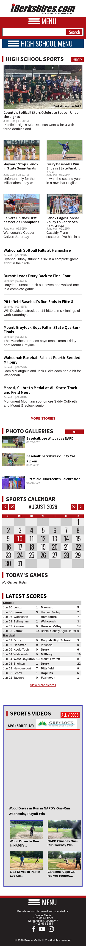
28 (66, 555)
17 (20, 547)
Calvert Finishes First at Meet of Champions (21, 220)
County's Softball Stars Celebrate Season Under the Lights (41, 114)
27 (54, 555)
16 (8, 547)
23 (8, 555)
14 (66, 538)
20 (54, 547)
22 (77, 547)
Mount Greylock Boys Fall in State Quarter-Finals (42, 330)
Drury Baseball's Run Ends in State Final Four (63, 168)
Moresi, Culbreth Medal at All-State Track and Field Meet (40, 390)
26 (43, 555)
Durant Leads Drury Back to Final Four (37, 275)
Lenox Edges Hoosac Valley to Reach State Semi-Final (64, 222)
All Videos (70, 715)
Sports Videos (30, 713)
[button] (43, 902)
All (74, 431)
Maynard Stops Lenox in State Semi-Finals (20, 166)
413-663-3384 (44, 923)
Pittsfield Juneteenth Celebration (53, 478)
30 (8, 563)
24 (19, 555)
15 (78, 538)
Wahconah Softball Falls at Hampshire (37, 250)
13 (54, 538)
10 (19, 538)
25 (31, 555)
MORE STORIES (43, 418)
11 (31, 538)
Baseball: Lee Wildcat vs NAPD (50, 438)
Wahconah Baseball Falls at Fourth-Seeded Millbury (42, 360)
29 (77, 555)
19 (43, 547)
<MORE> (77, 59)
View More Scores (43, 685)
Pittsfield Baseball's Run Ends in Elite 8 (38, 301)
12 (43, 538)
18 (31, 547)
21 (66, 547)
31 (19, 563)
